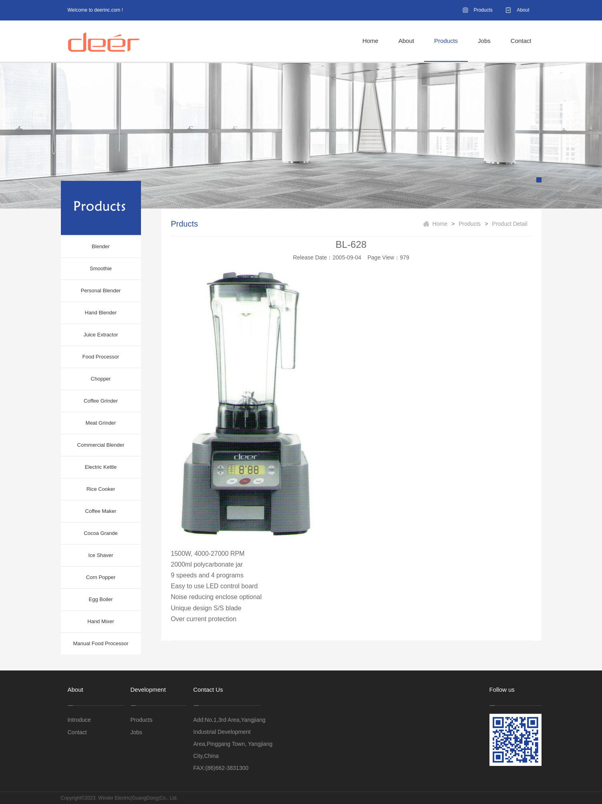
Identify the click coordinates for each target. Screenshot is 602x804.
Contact (521, 40)
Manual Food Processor (100, 643)
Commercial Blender (101, 445)
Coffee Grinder (101, 401)
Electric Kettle (101, 467)
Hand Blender (101, 313)
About (523, 10)
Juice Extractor (101, 335)
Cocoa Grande (101, 533)
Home (370, 40)
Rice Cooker (101, 489)
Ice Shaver (100, 555)
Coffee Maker (101, 511)
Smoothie (101, 268)
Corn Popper (101, 577)
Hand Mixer (100, 621)
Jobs (484, 40)
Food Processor (101, 357)
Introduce (79, 720)
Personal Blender (101, 291)
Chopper (101, 379)
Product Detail (510, 224)
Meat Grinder (101, 423)
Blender (101, 246)
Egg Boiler (101, 599)
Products (482, 10)
